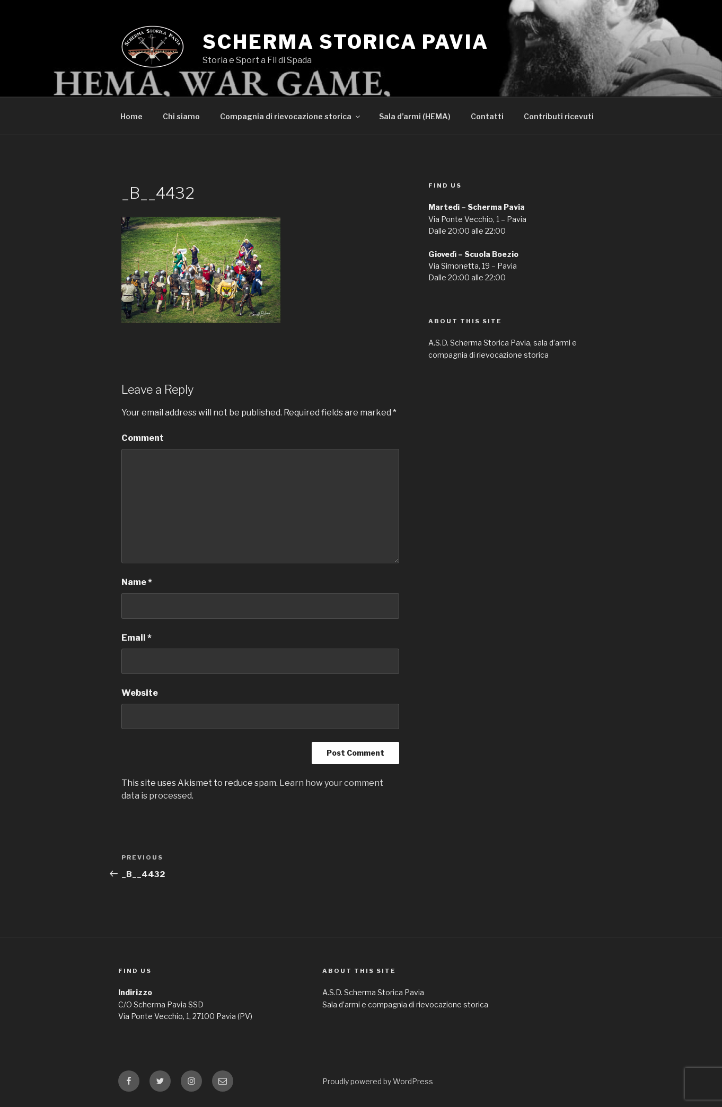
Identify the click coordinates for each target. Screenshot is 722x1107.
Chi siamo (181, 116)
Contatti (487, 116)
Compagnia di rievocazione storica (291, 116)
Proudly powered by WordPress (377, 1081)
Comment (142, 438)
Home (131, 116)
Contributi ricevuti (559, 116)
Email (136, 638)
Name (136, 582)
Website (139, 693)
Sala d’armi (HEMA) (415, 116)
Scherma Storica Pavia (345, 42)
